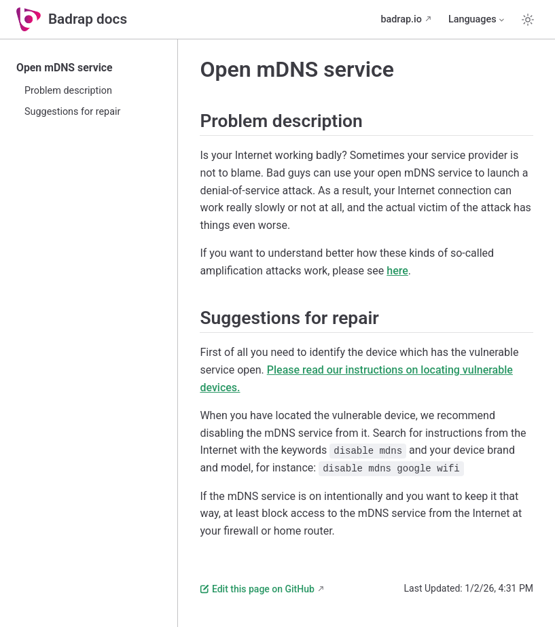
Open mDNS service (64, 67)
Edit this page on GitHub (257, 589)
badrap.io (400, 19)
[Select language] (477, 19)
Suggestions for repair (72, 112)
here (397, 270)
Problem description (68, 90)
